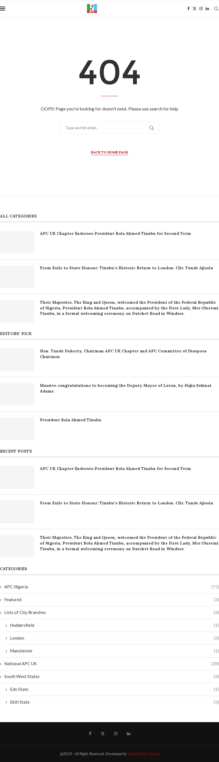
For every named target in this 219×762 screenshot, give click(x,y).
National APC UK (111, 664)
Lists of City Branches (111, 612)
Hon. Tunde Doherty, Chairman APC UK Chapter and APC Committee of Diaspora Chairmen (123, 353)
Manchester (114, 651)
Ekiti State (114, 702)
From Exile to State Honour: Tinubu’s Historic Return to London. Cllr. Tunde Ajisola (126, 267)
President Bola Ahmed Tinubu (70, 419)
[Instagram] (201, 8)
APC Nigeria (111, 587)
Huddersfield (114, 625)
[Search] (216, 8)
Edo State (114, 689)
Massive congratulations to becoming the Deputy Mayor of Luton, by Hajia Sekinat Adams (126, 388)
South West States (111, 676)
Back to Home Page (109, 152)
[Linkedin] (207, 8)
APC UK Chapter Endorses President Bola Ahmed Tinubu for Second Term (115, 233)
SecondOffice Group (143, 753)
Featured (111, 600)
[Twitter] (194, 8)
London (114, 638)
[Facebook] (188, 8)
